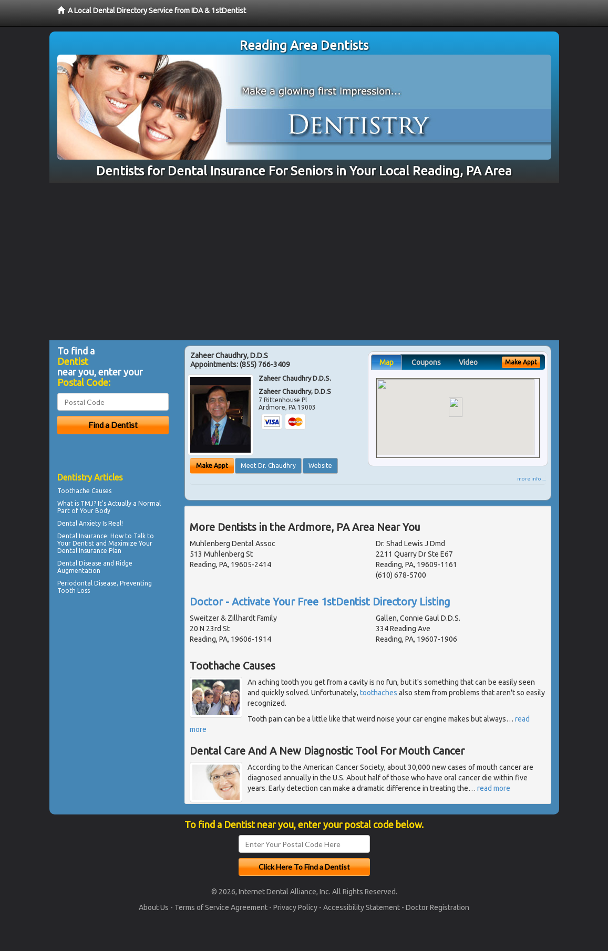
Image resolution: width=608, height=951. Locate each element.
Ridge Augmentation (94, 567)
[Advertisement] (304, 261)
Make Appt (212, 465)
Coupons (426, 362)
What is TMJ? (76, 503)
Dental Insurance (82, 535)
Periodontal (74, 583)
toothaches (378, 692)
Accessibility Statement (361, 907)
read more (493, 788)
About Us (154, 907)
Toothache (73, 490)
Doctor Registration (437, 907)
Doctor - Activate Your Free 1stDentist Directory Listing (320, 601)
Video (468, 362)
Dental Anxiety (79, 523)
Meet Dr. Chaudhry (268, 465)
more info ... (531, 479)
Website (320, 465)
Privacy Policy (295, 907)
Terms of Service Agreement (220, 907)
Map (386, 362)
